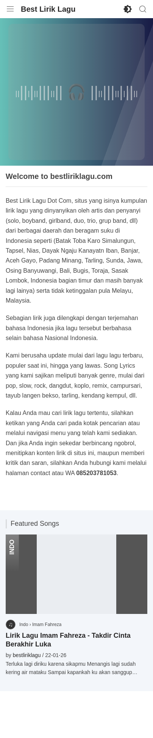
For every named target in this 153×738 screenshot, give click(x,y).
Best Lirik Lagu (48, 9)
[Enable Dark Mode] (127, 9)
